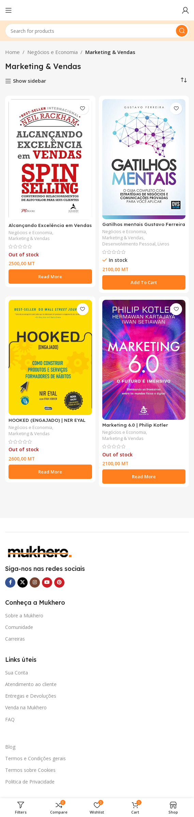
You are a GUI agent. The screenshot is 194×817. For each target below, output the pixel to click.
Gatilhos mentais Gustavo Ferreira (143, 224)
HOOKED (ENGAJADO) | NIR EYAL (47, 420)
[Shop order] (184, 80)
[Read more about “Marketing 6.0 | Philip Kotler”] (144, 476)
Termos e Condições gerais (35, 758)
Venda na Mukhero (26, 707)
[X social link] (22, 582)
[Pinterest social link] (59, 582)
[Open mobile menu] (8, 10)
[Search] (97, 31)
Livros (163, 244)
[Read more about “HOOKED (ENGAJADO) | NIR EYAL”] (50, 472)
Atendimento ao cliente (31, 684)
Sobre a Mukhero (24, 615)
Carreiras (15, 638)
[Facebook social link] (10, 582)
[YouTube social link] (47, 582)
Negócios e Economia (52, 52)
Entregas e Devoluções (30, 696)
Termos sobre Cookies (30, 770)
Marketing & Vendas (29, 238)
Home (12, 52)
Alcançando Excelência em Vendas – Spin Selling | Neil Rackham (50, 227)
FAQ (10, 719)
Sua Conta (16, 672)
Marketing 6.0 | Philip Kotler (135, 425)
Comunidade (19, 627)
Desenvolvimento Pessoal (128, 244)
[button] (144, 282)
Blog (10, 747)
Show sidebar (29, 81)
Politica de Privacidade (30, 781)
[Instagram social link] (35, 582)
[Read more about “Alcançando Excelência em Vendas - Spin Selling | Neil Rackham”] (50, 276)
